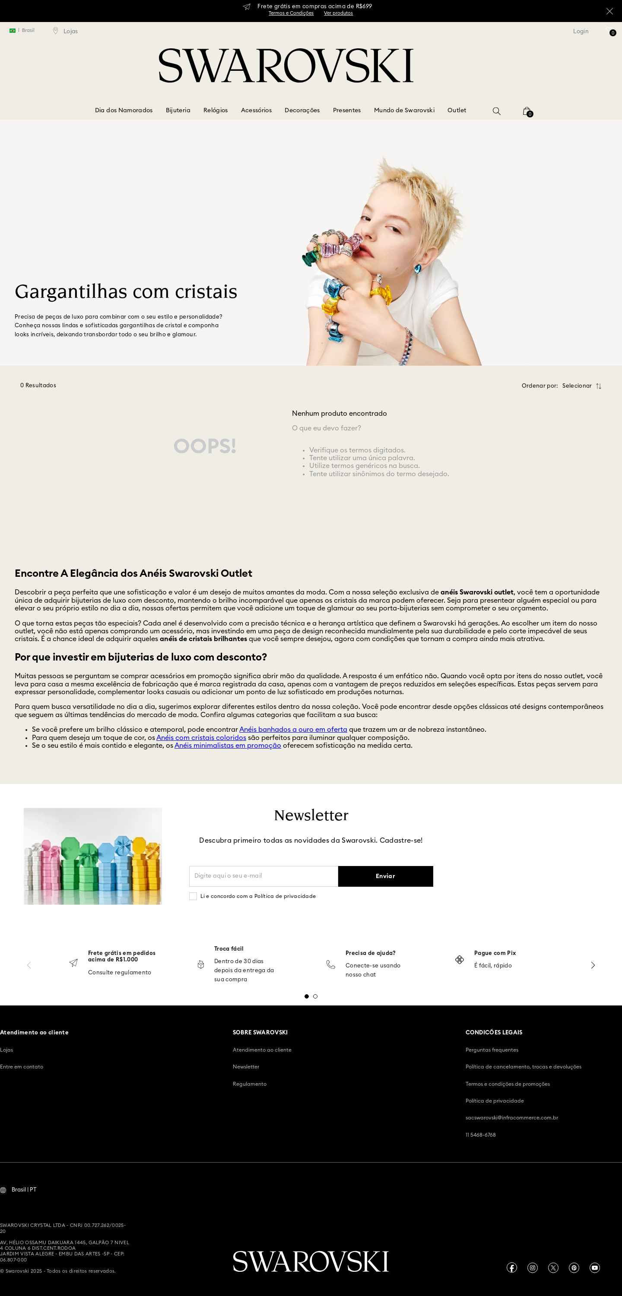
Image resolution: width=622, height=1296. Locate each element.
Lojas (6, 1049)
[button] (497, 111)
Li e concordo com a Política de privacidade (258, 895)
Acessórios (256, 110)
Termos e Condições (291, 13)
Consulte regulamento (120, 972)
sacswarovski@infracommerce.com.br (512, 1116)
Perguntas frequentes (492, 1049)
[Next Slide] (593, 964)
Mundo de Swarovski (404, 110)
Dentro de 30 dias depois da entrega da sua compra (244, 970)
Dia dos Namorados (124, 110)
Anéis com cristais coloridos (201, 736)
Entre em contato (21, 1065)
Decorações (302, 110)
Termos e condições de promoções (508, 1083)
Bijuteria (178, 110)
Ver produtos (338, 13)
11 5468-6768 (481, 1134)
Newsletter (246, 1065)
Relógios (215, 110)
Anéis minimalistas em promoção (228, 744)
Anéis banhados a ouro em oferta (293, 728)
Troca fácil (229, 948)
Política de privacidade (495, 1100)
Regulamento (250, 1083)
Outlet (456, 110)
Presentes (347, 110)
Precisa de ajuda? (371, 952)
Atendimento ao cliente (262, 1049)
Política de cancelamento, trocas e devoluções (523, 1065)
